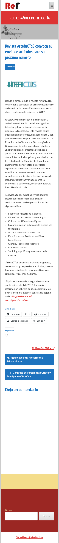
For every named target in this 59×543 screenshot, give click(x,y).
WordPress (22, 537)
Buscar (9, 509)
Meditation (36, 537)
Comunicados (10, 67)
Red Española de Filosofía (30, 18)
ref (53, 348)
